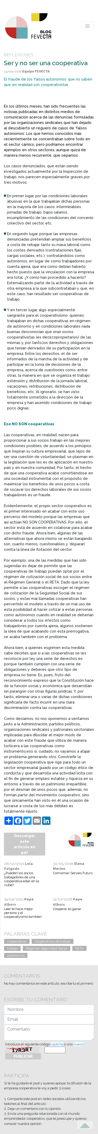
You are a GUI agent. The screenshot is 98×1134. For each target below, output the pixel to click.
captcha (57, 1044)
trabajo (12, 948)
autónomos (16, 955)
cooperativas (17, 941)
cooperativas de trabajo (53, 941)
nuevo (78, 1044)
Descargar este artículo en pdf (24, 844)
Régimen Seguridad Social (46, 948)
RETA (79, 948)
